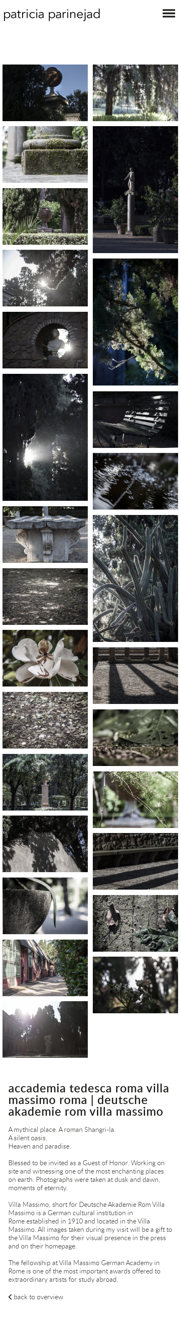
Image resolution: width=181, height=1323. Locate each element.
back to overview (38, 1296)
